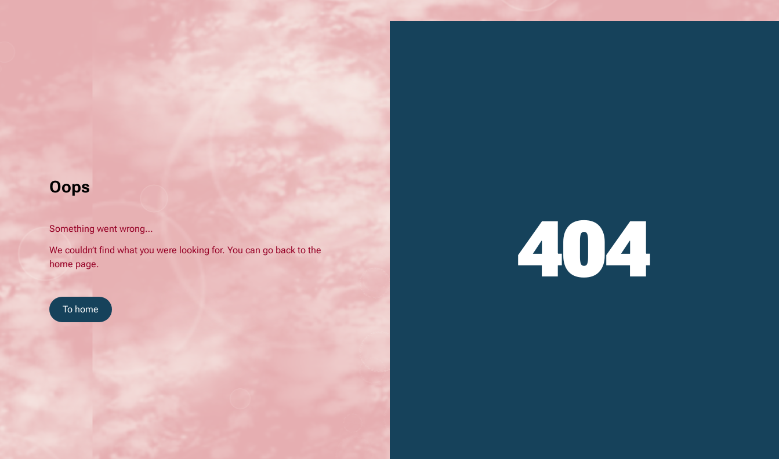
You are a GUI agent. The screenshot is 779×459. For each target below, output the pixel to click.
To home (81, 309)
